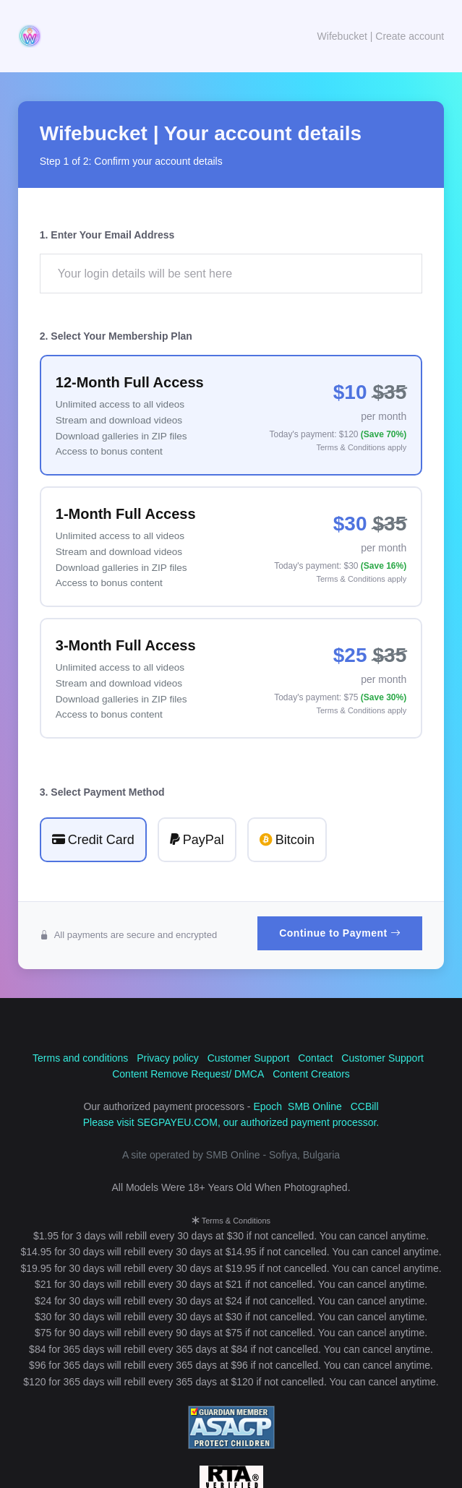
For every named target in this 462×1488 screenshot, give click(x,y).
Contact (315, 1058)
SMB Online (315, 1106)
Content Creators (311, 1074)
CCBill (365, 1106)
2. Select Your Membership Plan (116, 336)
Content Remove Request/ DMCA (188, 1074)
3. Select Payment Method (102, 792)
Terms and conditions (80, 1058)
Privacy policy (168, 1058)
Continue (340, 933)
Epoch (267, 1106)
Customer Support (249, 1058)
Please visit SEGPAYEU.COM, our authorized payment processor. (231, 1122)
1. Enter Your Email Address (107, 235)
